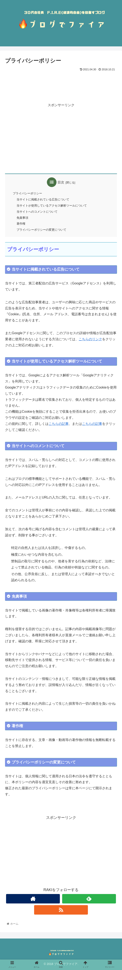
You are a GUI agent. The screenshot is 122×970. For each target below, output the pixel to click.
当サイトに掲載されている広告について (43, 199)
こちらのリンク (90, 339)
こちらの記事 (59, 423)
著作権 (21, 223)
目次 (61, 182)
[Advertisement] (61, 85)
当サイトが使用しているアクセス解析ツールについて (52, 205)
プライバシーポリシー (27, 193)
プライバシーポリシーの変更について (41, 229)
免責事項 (22, 217)
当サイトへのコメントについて (37, 211)
